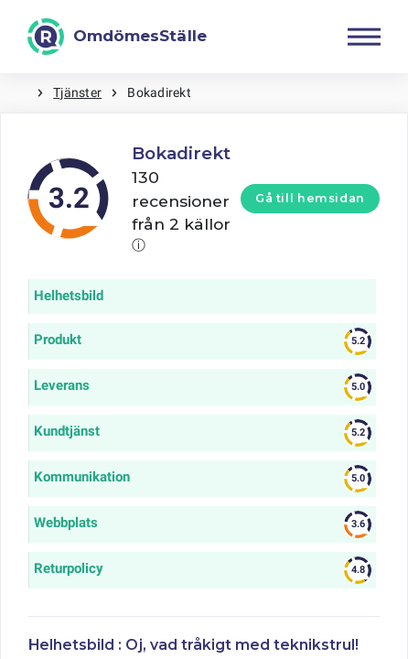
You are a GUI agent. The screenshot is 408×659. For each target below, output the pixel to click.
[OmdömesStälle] (117, 36)
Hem (18, 92)
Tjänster (77, 92)
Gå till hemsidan (310, 198)
